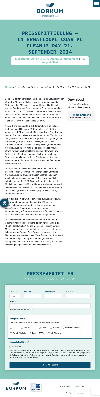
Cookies (69, 393)
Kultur (42, 328)
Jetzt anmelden (50, 365)
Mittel (13, 302)
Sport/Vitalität (28, 328)
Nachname (50, 292)
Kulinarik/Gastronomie (73, 328)
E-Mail (69, 292)
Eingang (9, 87)
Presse (18, 87)
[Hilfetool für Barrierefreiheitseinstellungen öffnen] (4, 203)
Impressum (81, 393)
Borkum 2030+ (37, 333)
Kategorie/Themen (18, 319)
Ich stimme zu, (17, 347)
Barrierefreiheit (79, 386)
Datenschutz (65, 386)
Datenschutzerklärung (19, 342)
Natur (13, 328)
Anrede (13, 292)
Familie (54, 328)
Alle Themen (54, 333)
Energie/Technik (18, 333)
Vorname (28, 292)
